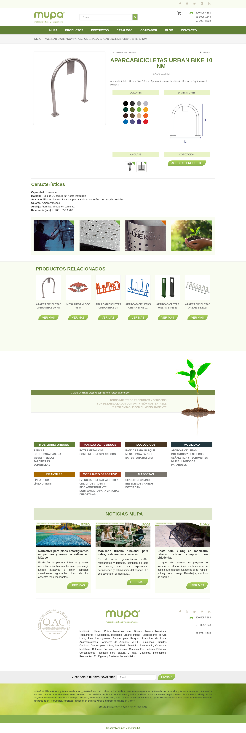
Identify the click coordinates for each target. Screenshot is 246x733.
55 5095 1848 (203, 16)
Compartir (205, 53)
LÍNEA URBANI (42, 483)
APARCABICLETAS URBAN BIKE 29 (167, 307)
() (180, 13)
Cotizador (148, 30)
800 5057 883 (203, 12)
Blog (169, 30)
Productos (74, 30)
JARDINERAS (42, 461)
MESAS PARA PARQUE (139, 454)
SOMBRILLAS (42, 464)
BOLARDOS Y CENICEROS (187, 454)
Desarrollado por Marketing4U (123, 728)
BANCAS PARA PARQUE (140, 450)
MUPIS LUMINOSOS (183, 461)
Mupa (53, 30)
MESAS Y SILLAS (44, 457)
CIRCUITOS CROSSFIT (93, 483)
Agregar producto (186, 163)
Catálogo (125, 30)
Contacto (189, 30)
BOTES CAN (132, 487)
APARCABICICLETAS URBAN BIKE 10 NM (48, 307)
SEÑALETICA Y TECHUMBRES (189, 457)
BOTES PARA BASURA (47, 454)
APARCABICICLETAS (184, 450)
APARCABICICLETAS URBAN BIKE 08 (108, 307)
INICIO (37, 39)
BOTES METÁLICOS (92, 450)
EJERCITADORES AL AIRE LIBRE (99, 480)
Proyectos (100, 30)
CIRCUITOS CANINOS (138, 480)
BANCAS (39, 450)
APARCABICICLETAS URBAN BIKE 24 (197, 307)
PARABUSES (179, 464)
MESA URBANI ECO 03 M (78, 307)
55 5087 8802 (203, 20)
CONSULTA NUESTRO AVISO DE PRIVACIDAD (123, 707)
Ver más (48, 317)
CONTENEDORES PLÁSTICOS (98, 454)
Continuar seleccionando (124, 52)
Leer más (78, 585)
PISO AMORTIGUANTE (93, 487)
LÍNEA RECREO (43, 480)
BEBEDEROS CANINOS (139, 483)
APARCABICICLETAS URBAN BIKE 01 (138, 307)
